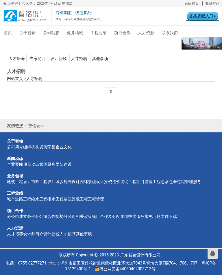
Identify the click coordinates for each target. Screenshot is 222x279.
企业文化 (64, 147)
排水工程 (55, 200)
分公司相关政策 (78, 217)
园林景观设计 (92, 182)
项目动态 (31, 165)
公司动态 (51, 32)
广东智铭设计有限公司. (141, 256)
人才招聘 (79, 58)
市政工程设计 (43, 182)
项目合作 (122, 32)
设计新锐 (58, 58)
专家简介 (37, 58)
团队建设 (64, 165)
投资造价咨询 (116, 182)
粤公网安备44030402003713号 (125, 269)
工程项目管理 (140, 182)
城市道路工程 (19, 200)
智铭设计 (36, 126)
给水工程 (39, 200)
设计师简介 (33, 234)
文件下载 (169, 217)
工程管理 (96, 200)
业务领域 (75, 32)
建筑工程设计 (19, 182)
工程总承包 (163, 182)
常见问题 (153, 217)
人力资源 (146, 32)
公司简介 (15, 147)
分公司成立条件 (21, 217)
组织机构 (31, 147)
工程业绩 (98, 32)
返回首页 (192, 3)
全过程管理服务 (187, 182)
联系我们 (170, 32)
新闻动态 (15, 159)
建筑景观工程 (76, 200)
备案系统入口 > (202, 16)
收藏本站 (212, 3)
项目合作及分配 (106, 217)
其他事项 (100, 58)
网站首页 (15, 78)
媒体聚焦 (47, 165)
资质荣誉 (47, 147)
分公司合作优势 (49, 217)
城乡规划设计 (68, 182)
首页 (8, 32)
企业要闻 (15, 165)
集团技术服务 (132, 217)
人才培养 (17, 58)
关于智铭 (27, 32)
